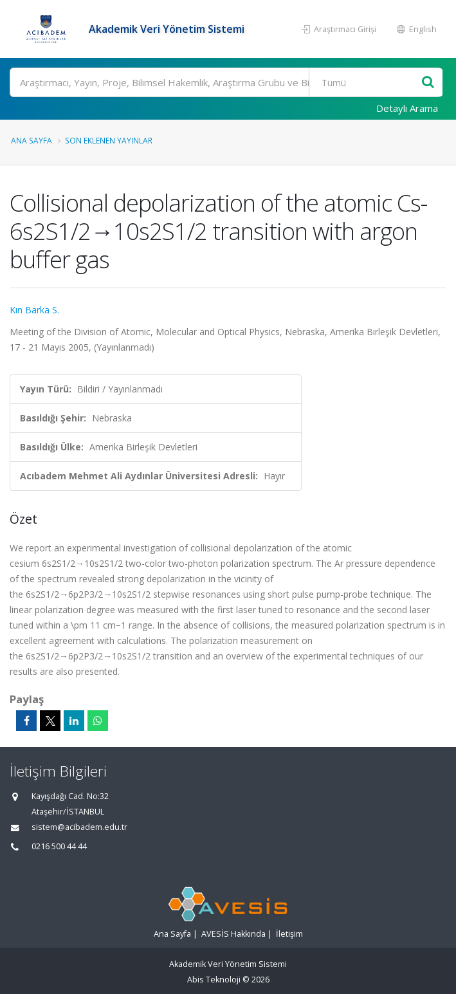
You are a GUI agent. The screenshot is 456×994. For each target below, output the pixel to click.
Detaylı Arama (407, 108)
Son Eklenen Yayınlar (108, 140)
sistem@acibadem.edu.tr (79, 827)
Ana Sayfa (31, 140)
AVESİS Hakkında (233, 933)
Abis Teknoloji (214, 979)
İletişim (289, 933)
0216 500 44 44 (59, 846)
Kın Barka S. (34, 310)
